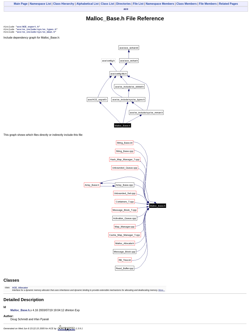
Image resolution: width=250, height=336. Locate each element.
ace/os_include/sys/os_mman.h (36, 33)
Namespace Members (160, 3)
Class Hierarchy (63, 3)
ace (126, 8)
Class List (107, 3)
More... (161, 292)
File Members (208, 3)
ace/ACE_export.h (28, 27)
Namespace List (40, 3)
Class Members (186, 3)
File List (138, 3)
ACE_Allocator (20, 289)
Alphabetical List (87, 3)
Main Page (21, 3)
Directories (123, 3)
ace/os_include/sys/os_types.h (36, 30)
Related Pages (228, 3)
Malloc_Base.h (20, 311)
